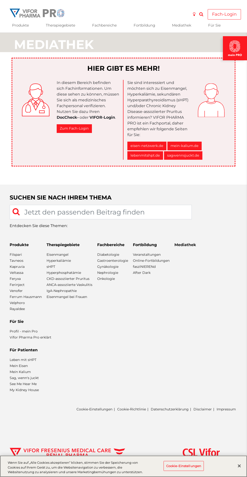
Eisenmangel (58, 254)
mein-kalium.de (185, 146)
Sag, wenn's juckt (24, 378)
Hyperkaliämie (59, 260)
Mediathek (181, 25)
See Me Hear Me (23, 384)
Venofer (16, 291)
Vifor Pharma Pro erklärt (30, 337)
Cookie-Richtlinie (131, 409)
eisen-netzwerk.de (146, 146)
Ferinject (17, 285)
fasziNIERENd (144, 266)
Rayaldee (17, 309)
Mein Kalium (20, 372)
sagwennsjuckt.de (183, 155)
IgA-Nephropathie (62, 291)
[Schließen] (239, 466)
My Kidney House (24, 390)
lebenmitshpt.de (145, 155)
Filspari (16, 254)
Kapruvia (17, 266)
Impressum (226, 409)
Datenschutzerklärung (170, 409)
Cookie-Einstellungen (94, 409)
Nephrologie (107, 272)
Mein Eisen (19, 366)
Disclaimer (202, 409)
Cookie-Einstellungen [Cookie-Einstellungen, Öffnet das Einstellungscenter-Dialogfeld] (183, 466)
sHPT (51, 266)
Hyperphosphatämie (64, 272)
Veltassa (16, 272)
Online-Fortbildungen (151, 260)
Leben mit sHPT (23, 360)
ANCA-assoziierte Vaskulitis (69, 285)
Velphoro (17, 303)
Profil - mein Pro (24, 331)
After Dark (142, 272)
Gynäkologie (107, 266)
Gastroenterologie (112, 260)
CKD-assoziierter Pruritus (68, 279)
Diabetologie (108, 254)
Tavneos (16, 260)
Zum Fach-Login (74, 128)
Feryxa (15, 279)
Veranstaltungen (147, 254)
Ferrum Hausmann (26, 297)
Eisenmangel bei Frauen (67, 297)
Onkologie (106, 279)
